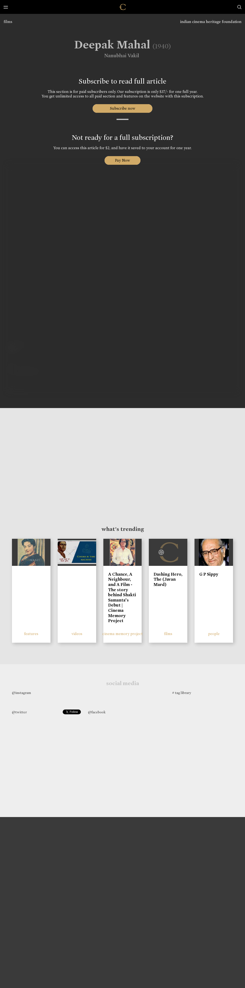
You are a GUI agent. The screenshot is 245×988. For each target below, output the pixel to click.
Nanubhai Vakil (117, 55)
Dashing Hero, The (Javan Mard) (168, 579)
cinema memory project (122, 633)
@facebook (97, 712)
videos (77, 633)
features (31, 633)
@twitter (19, 712)
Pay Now (122, 160)
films (8, 21)
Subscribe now (122, 108)
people (214, 633)
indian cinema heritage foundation (210, 21)
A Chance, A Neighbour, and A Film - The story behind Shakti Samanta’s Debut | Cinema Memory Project (122, 597)
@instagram (21, 693)
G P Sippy (208, 574)
